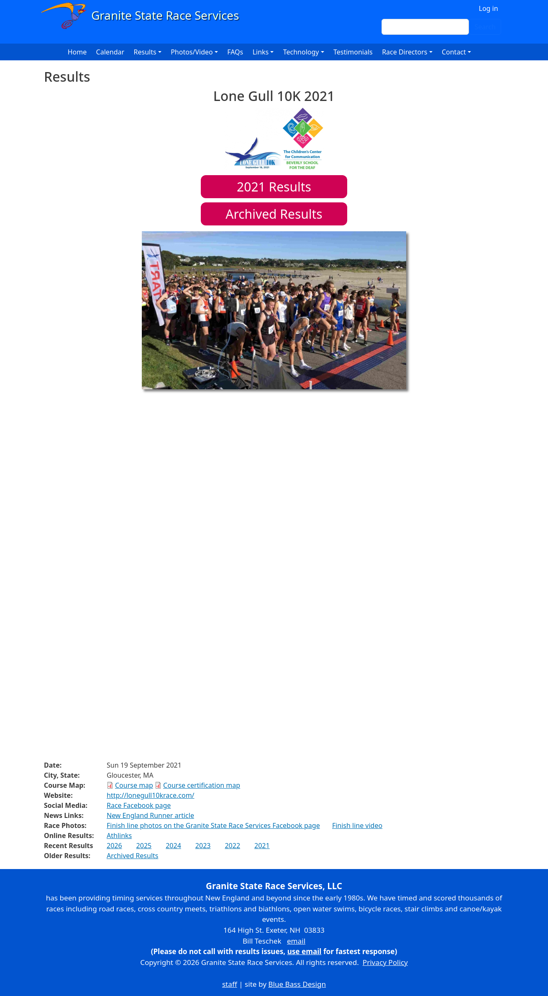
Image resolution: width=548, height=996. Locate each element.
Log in (488, 8)
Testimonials (353, 52)
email (296, 941)
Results (274, 186)
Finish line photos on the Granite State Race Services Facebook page (213, 825)
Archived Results (273, 213)
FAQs (235, 52)
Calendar (110, 52)
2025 (144, 845)
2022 (232, 845)
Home (77, 52)
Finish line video (357, 825)
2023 (203, 845)
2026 (114, 845)
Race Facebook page (139, 805)
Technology (301, 52)
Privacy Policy (385, 962)
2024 (173, 845)
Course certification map (201, 785)
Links (261, 52)
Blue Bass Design (297, 984)
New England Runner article (150, 815)
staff (229, 984)
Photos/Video (192, 52)
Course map (134, 785)
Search (485, 26)
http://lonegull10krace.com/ (151, 795)
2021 (262, 845)
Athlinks (119, 835)
